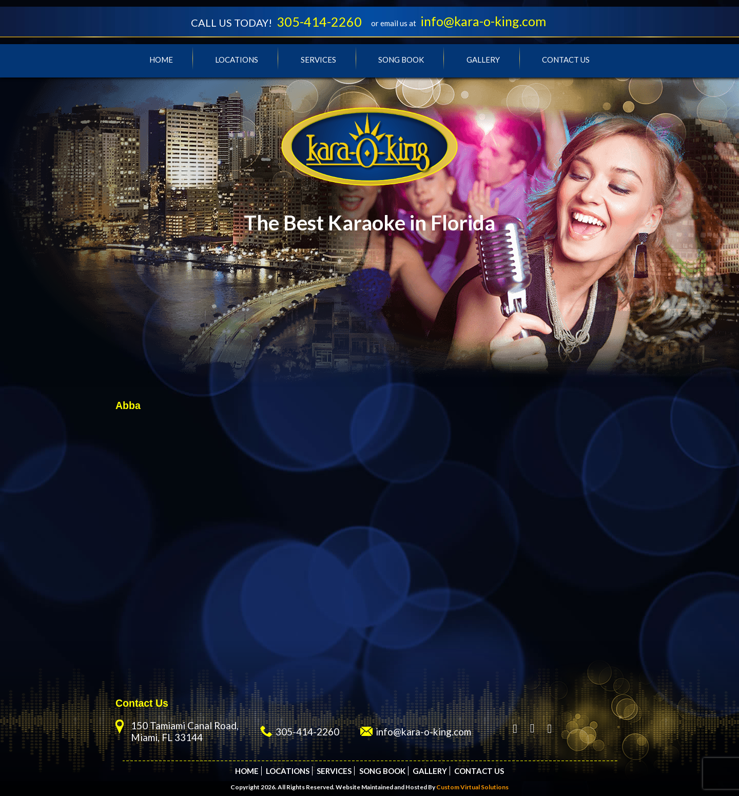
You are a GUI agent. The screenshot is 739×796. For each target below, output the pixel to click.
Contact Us (566, 59)
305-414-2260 (319, 21)
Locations (236, 59)
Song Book (401, 59)
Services (318, 59)
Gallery (483, 59)
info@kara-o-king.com (483, 21)
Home (161, 59)
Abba (128, 405)
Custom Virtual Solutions (472, 787)
